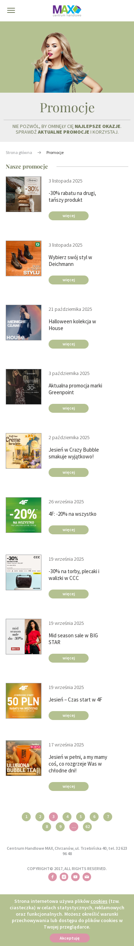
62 (87, 826)
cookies (99, 901)
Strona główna (19, 152)
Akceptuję (70, 938)
